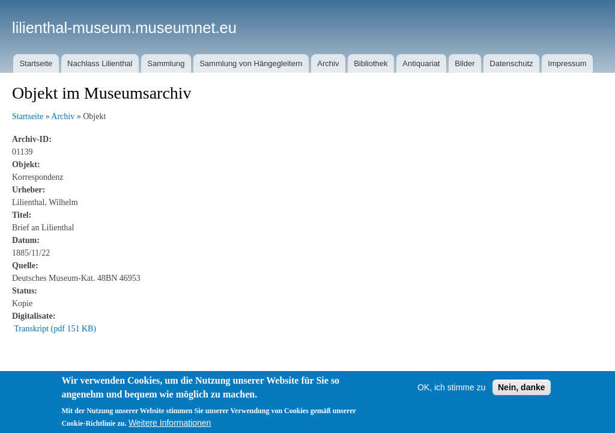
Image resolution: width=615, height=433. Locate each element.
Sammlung (165, 63)
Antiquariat (421, 63)
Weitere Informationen (170, 423)
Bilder (464, 63)
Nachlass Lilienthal (99, 63)
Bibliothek (370, 63)
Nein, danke (521, 387)
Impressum (567, 63)
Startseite (35, 63)
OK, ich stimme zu (451, 387)
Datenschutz (511, 63)
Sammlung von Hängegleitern (250, 63)
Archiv (328, 63)
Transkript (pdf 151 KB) (55, 328)
